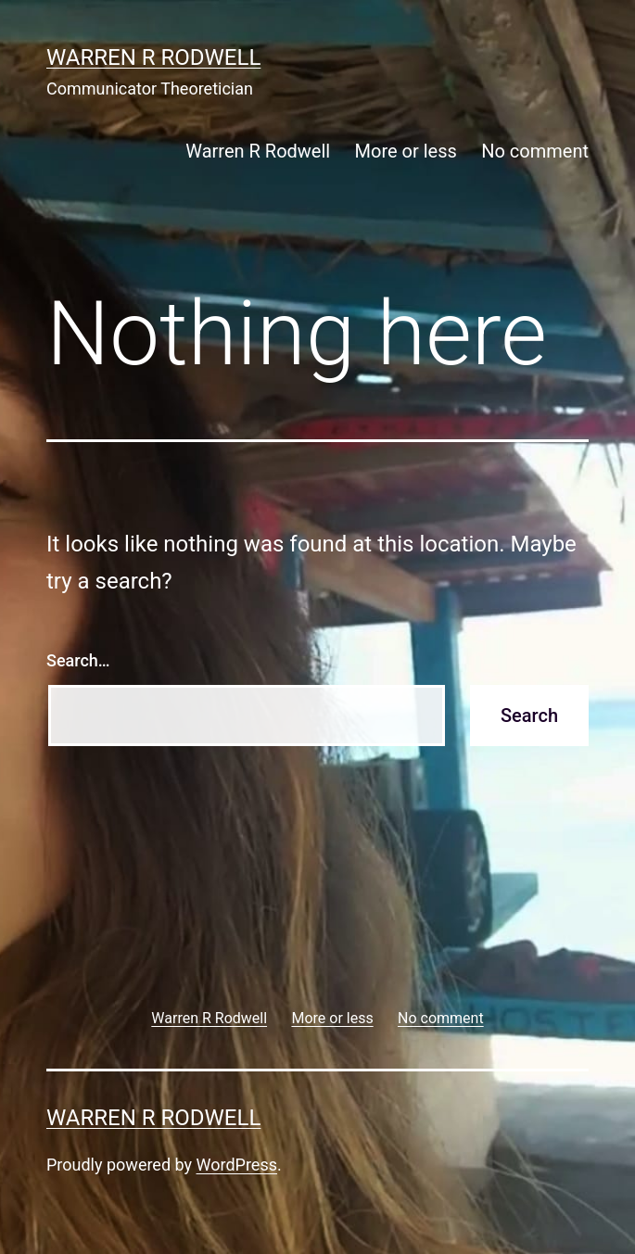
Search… (78, 660)
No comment (535, 151)
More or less (406, 151)
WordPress (237, 1164)
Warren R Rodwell (153, 57)
